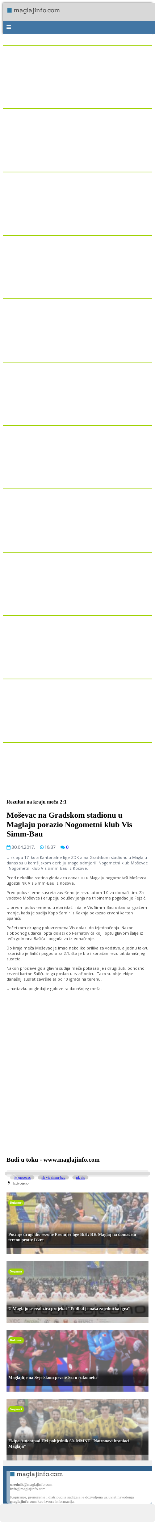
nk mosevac (22, 1177)
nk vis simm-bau (54, 1177)
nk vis (80, 1177)
